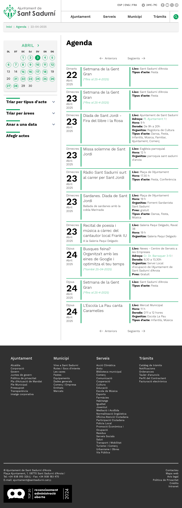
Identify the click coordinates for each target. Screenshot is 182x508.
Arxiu (99, 368)
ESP (119, 5)
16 (30, 72)
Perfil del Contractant (152, 378)
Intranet (173, 486)
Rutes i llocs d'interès (66, 368)
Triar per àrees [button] (30, 113)
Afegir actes (17, 136)
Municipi (135, 17)
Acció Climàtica (105, 365)
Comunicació (104, 378)
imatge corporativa (22, 394)
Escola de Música (106, 391)
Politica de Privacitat (165, 480)
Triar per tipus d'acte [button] (30, 102)
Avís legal (172, 477)
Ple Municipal (19, 385)
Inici (9, 27)
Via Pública (103, 452)
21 (15, 79)
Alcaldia (15, 365)
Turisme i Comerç (107, 446)
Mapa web (172, 473)
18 (45, 72)
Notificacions (147, 368)
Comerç (101, 375)
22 (23, 79)
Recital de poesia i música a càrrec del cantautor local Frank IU (105, 231)
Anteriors (108, 58)
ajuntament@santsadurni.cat (31, 480)
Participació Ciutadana (110, 420)
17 (37, 72)
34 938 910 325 (19, 477)
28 (16, 86)
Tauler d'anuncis (149, 375)
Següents (136, 58)
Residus (101, 433)
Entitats (58, 388)
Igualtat (101, 404)
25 (45, 79)
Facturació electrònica (153, 381)
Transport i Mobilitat (108, 443)
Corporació (17, 368)
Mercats (58, 391)
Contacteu (172, 470)
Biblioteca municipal (108, 372)
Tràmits (159, 17)
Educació (102, 388)
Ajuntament (80, 17)
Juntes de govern (21, 375)
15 (23, 72)
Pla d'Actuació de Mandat (26, 381)
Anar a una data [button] (30, 125)
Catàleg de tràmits (150, 365)
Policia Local (104, 423)
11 (45, 64)
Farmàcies (102, 397)
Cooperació (103, 381)
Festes (57, 375)
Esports (101, 394)
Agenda (21, 27)
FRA (134, 5)
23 (30, 79)
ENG (127, 5)
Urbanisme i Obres (107, 449)
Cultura (101, 385)
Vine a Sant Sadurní (65, 365)
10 (37, 64)
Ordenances (146, 372)
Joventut (101, 407)
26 (52, 79)
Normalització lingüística (111, 414)
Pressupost (17, 388)
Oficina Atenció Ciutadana (112, 417)
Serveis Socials (105, 436)
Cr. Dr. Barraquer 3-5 (157, 256)
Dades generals (62, 381)
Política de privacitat (23, 378)
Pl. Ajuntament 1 (154, 119)
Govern (15, 372)
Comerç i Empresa (64, 385)
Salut (99, 439)
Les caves (59, 372)
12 (52, 64)
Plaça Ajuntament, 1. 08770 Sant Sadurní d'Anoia (33, 473)
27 (8, 86)
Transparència (19, 391)
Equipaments (61, 378)
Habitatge (102, 401)
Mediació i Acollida (107, 410)
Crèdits (174, 483)
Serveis (109, 17)
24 (38, 79)
